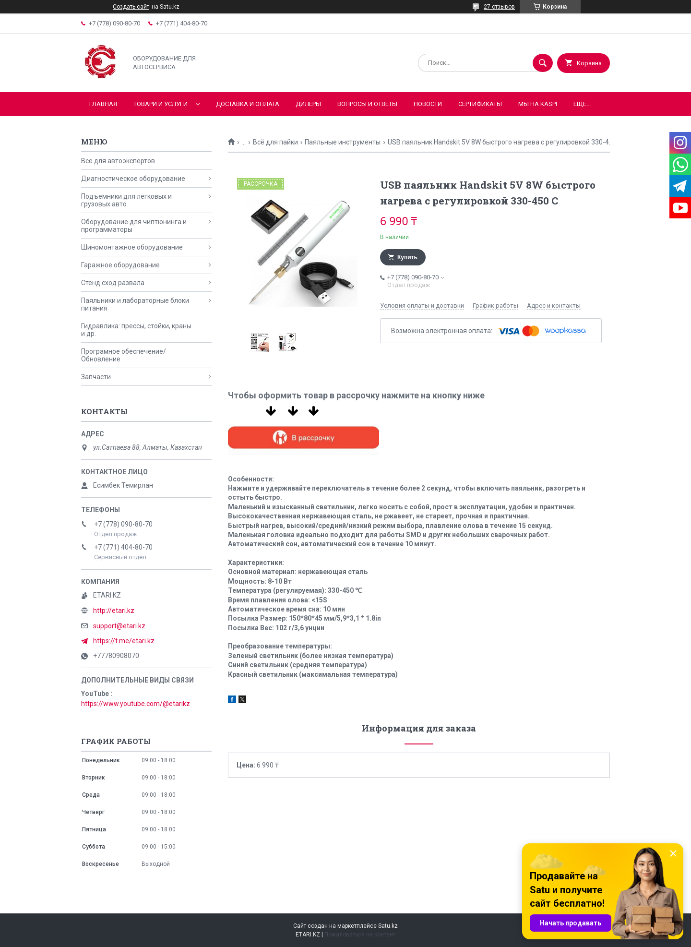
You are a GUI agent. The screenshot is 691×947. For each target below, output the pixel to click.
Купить (407, 257)
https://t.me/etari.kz (124, 641)
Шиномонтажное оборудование (132, 247)
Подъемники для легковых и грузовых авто (126, 200)
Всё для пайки (275, 142)
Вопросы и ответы (367, 104)
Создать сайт (131, 6)
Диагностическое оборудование (133, 178)
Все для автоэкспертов (118, 161)
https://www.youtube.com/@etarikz (135, 703)
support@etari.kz (119, 626)
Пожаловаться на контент (359, 934)
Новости (428, 104)
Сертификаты (480, 104)
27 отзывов (499, 6)
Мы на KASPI (537, 104)
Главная (103, 104)
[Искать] (543, 63)
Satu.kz (388, 926)
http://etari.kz (113, 610)
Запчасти (96, 377)
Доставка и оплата (247, 104)
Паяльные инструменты (343, 142)
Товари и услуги (160, 104)
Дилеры (308, 104)
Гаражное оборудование (120, 265)
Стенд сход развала (112, 283)
